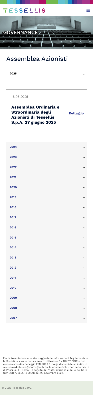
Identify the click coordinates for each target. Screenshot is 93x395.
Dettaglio (76, 113)
